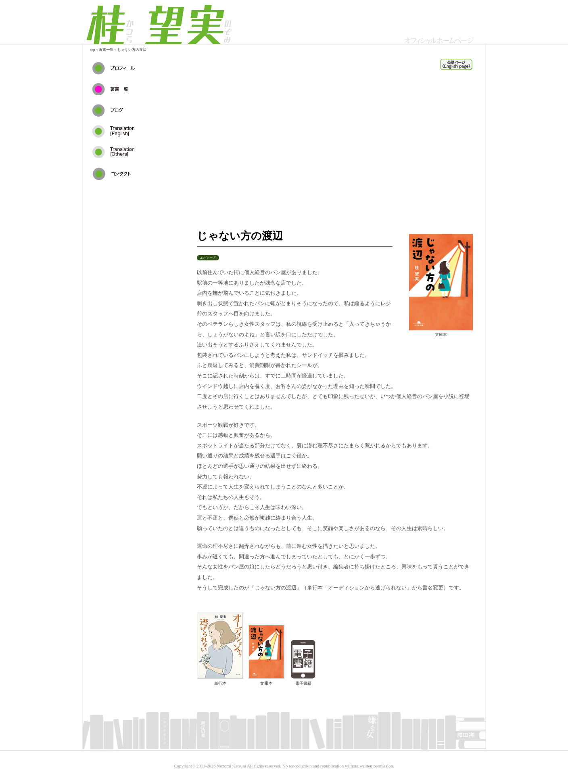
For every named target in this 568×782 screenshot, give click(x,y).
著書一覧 (106, 50)
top (92, 50)
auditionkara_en (456, 64)
